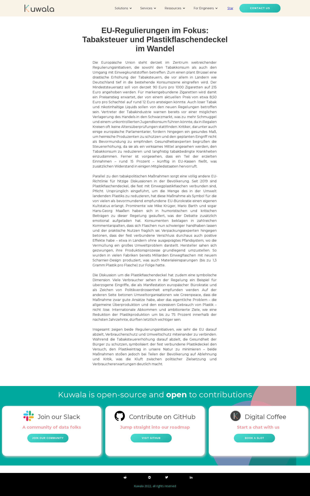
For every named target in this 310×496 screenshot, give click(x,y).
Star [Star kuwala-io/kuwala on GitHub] (230, 8)
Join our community (48, 438)
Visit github (151, 438)
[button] (123, 8)
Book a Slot (254, 438)
